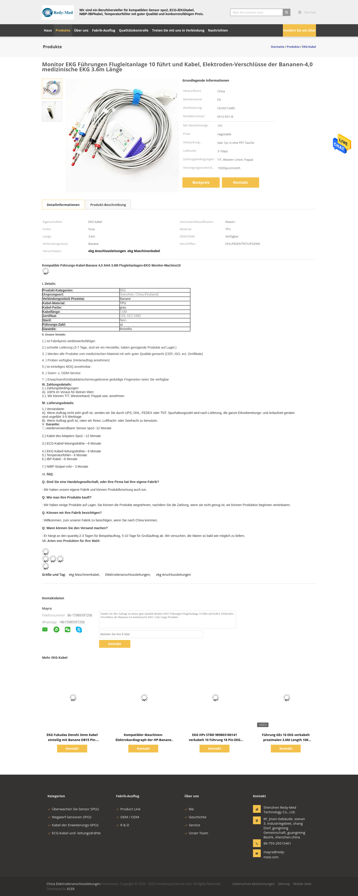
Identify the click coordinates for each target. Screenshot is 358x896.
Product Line (128, 809)
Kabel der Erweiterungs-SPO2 (73, 825)
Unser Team (196, 833)
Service (192, 825)
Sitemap (284, 884)
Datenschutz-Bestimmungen (253, 884)
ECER (70, 889)
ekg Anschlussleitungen (173, 574)
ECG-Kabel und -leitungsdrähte (74, 833)
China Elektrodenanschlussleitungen (74, 884)
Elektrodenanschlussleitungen (127, 574)
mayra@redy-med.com (274, 854)
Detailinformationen (63, 205)
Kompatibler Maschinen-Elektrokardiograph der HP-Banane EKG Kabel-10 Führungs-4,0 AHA (143, 740)
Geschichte (195, 817)
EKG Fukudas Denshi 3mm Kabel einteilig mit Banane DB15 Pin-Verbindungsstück (72, 740)
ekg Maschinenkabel (84, 574)
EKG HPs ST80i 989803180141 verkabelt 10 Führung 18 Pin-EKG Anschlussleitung (215, 740)
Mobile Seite (302, 884)
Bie (189, 809)
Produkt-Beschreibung (108, 205)
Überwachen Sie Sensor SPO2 (73, 809)
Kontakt (240, 182)
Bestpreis (201, 182)
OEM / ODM (127, 817)
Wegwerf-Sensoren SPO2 (69, 817)
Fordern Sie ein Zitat (299, 30)
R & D (122, 825)
